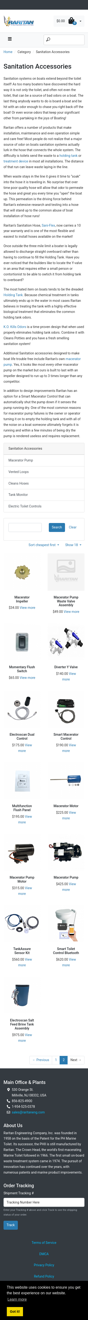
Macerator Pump (20, 460)
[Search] (64, 40)
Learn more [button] (17, 1299)
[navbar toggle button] (10, 40)
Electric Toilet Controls (25, 506)
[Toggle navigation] (6, 5)
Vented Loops (18, 472)
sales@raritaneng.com (28, 1112)
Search (57, 527)
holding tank (69, 156)
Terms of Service (44, 1243)
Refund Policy (44, 1276)
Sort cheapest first (43, 545)
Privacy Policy (44, 1265)
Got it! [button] (15, 1311)
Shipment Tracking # (19, 1193)
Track (11, 1225)
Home (8, 52)
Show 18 (72, 545)
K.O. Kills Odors (15, 327)
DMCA (44, 1254)
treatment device (16, 161)
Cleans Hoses (18, 483)
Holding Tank (13, 295)
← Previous (40, 1060)
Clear (73, 527)
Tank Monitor (18, 495)
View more (27, 608)
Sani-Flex (48, 225)
